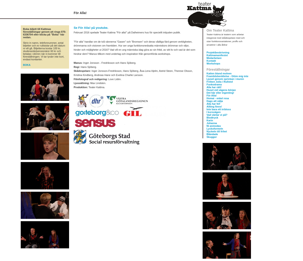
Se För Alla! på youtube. (91, 27)
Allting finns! (214, 106)
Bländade (212, 134)
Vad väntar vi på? (217, 114)
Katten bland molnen (219, 73)
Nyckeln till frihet (217, 131)
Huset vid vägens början (221, 90)
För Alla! (212, 95)
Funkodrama (214, 84)
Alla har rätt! (214, 87)
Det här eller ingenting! (220, 92)
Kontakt (211, 60)
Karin (210, 120)
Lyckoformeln (215, 128)
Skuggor (212, 137)
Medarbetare (214, 58)
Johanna (212, 123)
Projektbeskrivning (218, 52)
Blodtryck (212, 117)
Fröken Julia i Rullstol (220, 81)
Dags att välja (215, 101)
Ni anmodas (214, 126)
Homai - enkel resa (218, 98)
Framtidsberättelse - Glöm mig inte (227, 76)
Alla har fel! (213, 103)
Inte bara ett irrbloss (219, 109)
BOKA (26, 65)
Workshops (213, 63)
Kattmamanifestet (217, 55)
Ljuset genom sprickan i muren (225, 79)
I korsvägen (214, 112)
